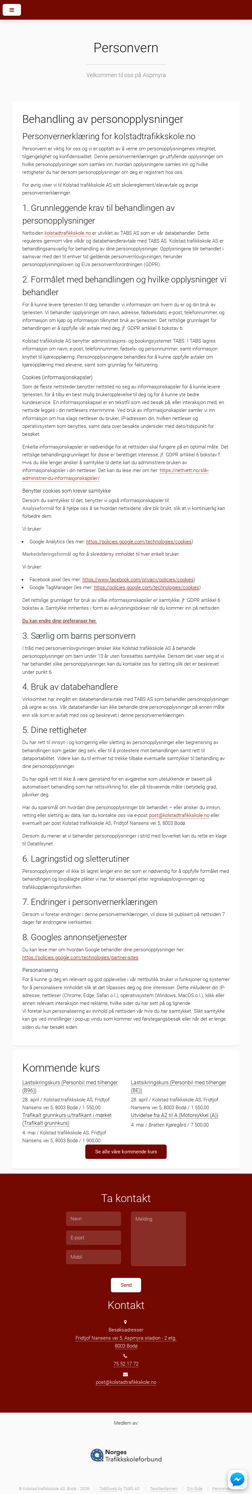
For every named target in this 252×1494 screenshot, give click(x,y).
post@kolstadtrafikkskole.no (179, 815)
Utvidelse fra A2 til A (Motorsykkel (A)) (174, 1115)
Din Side (194, 1488)
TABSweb (108, 1488)
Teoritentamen (163, 1488)
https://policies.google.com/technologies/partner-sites (80, 957)
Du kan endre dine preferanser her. (59, 621)
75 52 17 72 (126, 1364)
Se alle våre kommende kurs (126, 1152)
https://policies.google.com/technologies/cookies (139, 542)
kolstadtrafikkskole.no (68, 233)
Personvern (222, 1488)
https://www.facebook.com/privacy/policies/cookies (138, 580)
